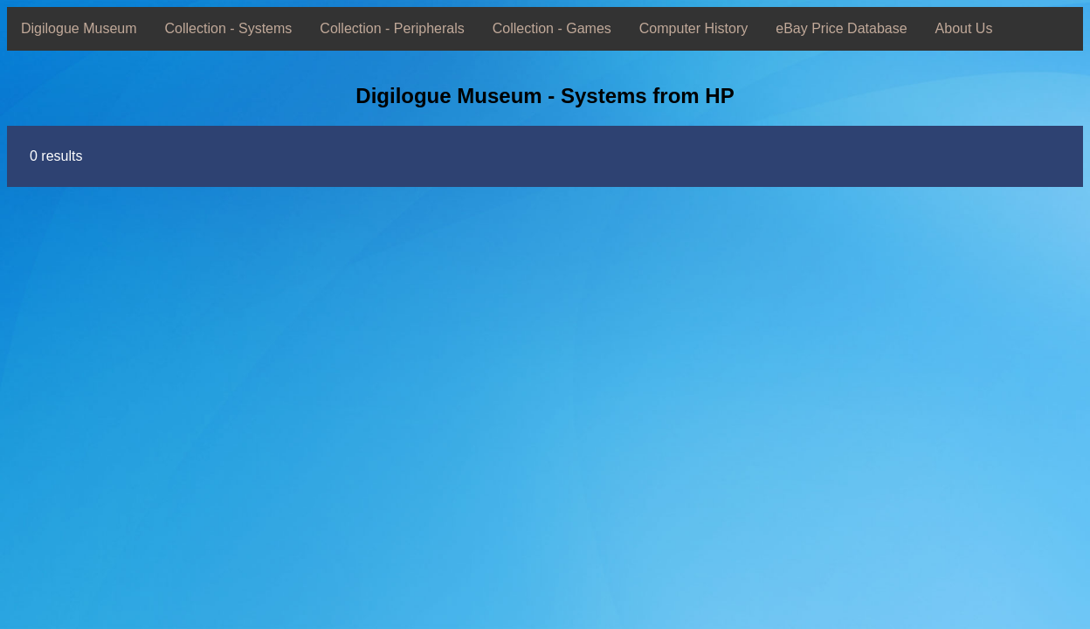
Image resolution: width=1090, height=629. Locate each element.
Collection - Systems (229, 28)
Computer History (693, 28)
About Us (964, 28)
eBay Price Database (841, 28)
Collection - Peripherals (392, 28)
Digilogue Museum (79, 28)
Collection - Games (552, 28)
